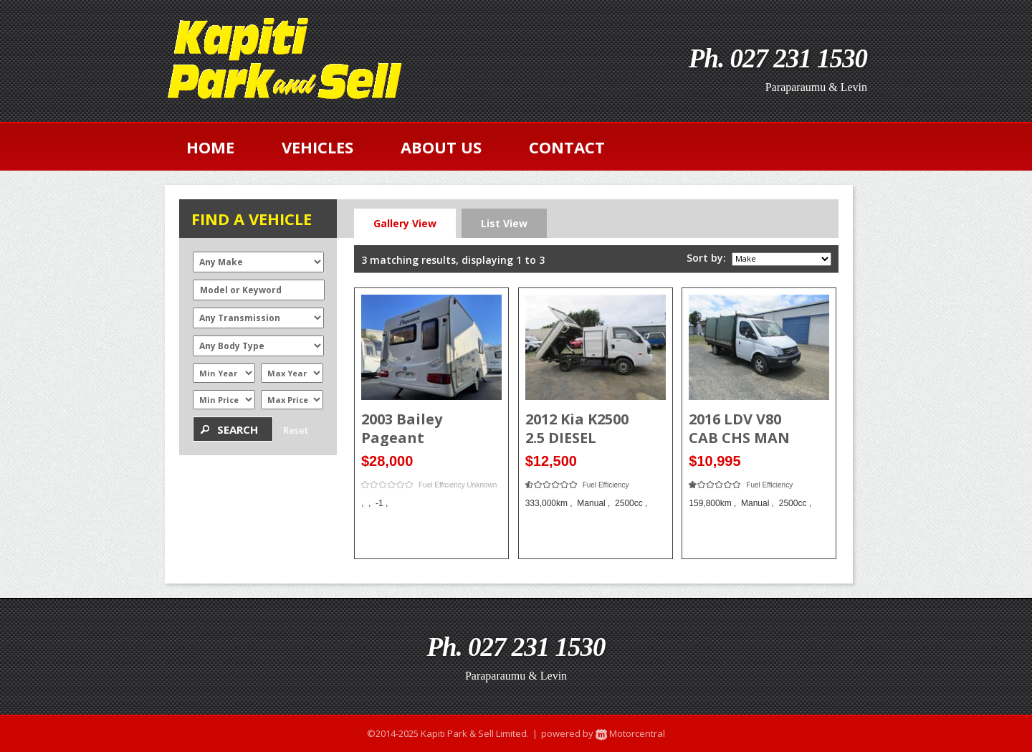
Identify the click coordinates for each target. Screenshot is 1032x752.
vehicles (317, 147)
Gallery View (404, 223)
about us (441, 147)
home (210, 147)
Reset (295, 430)
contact (567, 147)
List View (504, 223)
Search (237, 429)
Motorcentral (629, 733)
